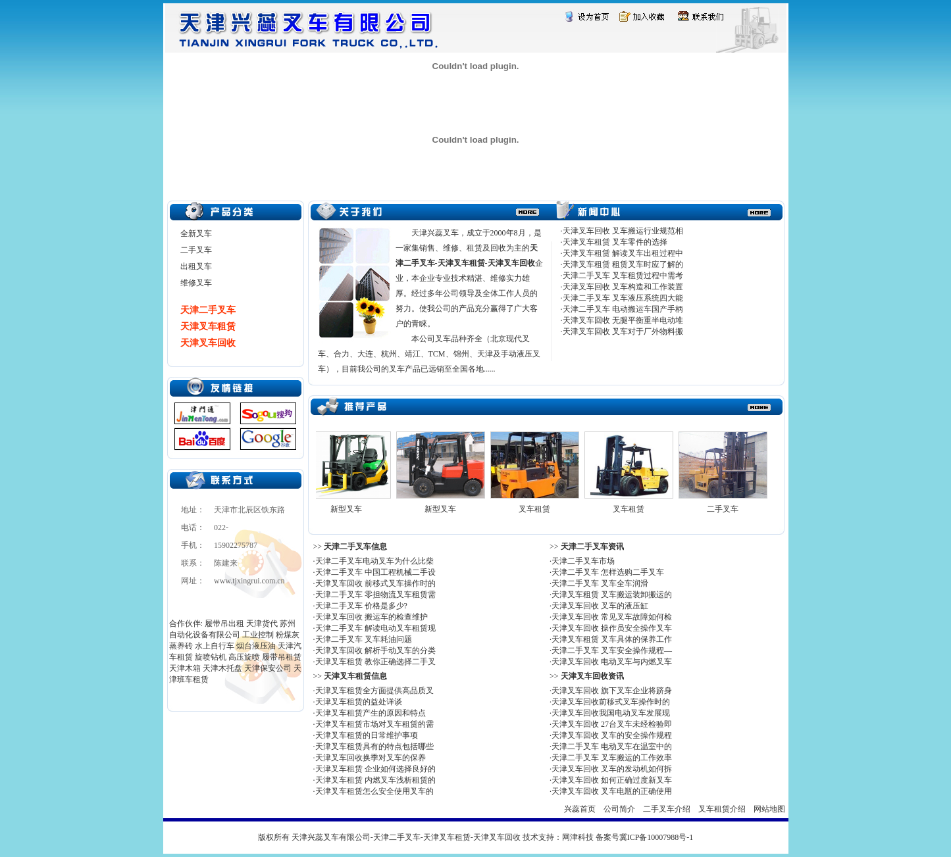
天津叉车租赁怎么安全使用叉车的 (374, 791)
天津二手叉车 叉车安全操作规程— (612, 650)
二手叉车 (196, 250)
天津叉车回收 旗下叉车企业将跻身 (612, 690)
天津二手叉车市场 (583, 561)
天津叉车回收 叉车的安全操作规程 (612, 735)
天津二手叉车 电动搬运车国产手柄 (623, 309)
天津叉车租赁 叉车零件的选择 (615, 242)
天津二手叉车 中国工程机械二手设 (375, 572)
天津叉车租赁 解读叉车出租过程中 (623, 253)
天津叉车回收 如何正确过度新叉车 (612, 780)
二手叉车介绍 (666, 809)
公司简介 (619, 809)
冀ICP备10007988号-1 (656, 837)
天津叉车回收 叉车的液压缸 (600, 605)
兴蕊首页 (580, 809)
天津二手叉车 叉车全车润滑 (600, 583)
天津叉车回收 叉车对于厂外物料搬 (623, 331)
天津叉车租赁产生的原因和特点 (370, 713)
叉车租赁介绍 (722, 809)
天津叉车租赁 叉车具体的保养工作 (612, 639)
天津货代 (262, 623)
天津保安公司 (268, 668)
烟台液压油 (256, 645)
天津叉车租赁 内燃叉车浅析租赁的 (375, 780)
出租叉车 (196, 266)
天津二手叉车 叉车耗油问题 (363, 639)
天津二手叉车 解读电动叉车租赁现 (375, 628)
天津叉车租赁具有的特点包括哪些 (374, 746)
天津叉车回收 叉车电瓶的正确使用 (612, 791)
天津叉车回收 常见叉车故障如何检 (612, 617)
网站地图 (769, 809)
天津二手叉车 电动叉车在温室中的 (612, 746)
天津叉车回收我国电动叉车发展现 (611, 713)
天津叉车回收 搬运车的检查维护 (371, 617)
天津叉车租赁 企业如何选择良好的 (375, 768)
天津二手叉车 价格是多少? (361, 605)
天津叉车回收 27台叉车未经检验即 (612, 724)
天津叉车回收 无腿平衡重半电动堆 (623, 320)
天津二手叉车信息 (355, 546)
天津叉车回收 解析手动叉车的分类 (375, 650)
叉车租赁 (537, 509)
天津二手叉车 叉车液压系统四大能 (623, 298)
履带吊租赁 (281, 657)
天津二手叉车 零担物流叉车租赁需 (375, 594)
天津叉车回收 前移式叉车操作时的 (375, 583)
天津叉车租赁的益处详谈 (358, 701)
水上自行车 (214, 645)
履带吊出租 (224, 623)
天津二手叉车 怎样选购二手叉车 (608, 572)
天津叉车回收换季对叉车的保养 (370, 757)
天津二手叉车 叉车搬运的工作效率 (612, 757)
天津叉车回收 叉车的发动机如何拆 (612, 768)
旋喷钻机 (210, 657)
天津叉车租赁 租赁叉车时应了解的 (623, 264)
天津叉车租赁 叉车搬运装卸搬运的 (612, 594)
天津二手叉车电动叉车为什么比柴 (374, 561)
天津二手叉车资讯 (592, 546)
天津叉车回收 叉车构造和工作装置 (623, 286)
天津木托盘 (222, 668)
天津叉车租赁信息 (355, 676)
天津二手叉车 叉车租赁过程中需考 (623, 275)
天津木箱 (185, 668)
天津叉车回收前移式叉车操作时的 (611, 701)
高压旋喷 (244, 657)
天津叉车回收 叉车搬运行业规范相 (623, 230)
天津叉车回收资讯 (592, 676)
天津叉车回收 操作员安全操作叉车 (612, 628)
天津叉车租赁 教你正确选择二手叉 (375, 661)
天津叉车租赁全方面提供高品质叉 (374, 690)
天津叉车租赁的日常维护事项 (366, 735)
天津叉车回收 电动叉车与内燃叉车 (612, 661)
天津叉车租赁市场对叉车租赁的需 (374, 724)
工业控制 (258, 634)
